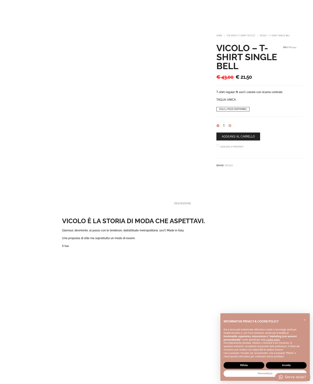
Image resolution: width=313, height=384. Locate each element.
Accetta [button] (286, 365)
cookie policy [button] (273, 339)
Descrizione (182, 203)
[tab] (182, 203)
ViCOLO (229, 165)
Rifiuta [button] (244, 365)
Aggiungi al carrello (238, 136)
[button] (304, 319)
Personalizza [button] (265, 373)
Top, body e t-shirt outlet (241, 35)
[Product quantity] (223, 126)
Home (219, 35)
